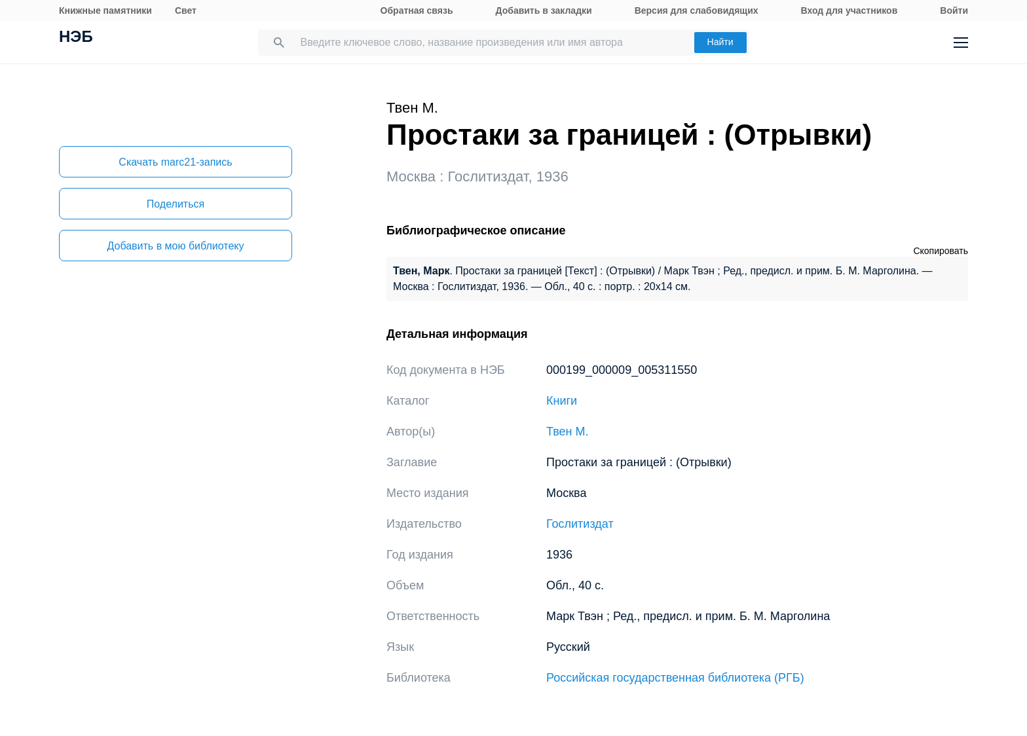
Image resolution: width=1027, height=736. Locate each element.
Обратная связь (417, 10)
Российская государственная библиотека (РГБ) (675, 677)
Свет (185, 10)
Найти (720, 42)
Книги (561, 400)
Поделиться (175, 204)
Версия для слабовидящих (696, 10)
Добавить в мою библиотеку (175, 245)
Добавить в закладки (544, 10)
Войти (954, 10)
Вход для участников (849, 10)
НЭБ (76, 38)
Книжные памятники (105, 10)
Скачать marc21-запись (175, 162)
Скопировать (940, 251)
